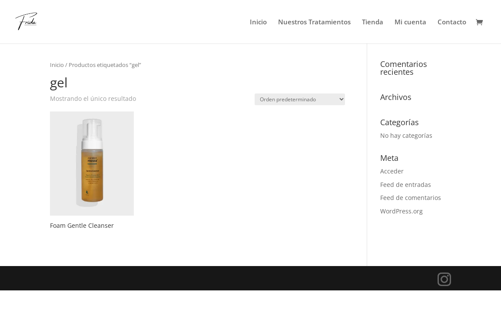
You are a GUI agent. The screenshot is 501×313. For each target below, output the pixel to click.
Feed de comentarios (410, 197)
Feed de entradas (405, 184)
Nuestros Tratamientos (314, 22)
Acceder (392, 171)
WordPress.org (401, 211)
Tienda (372, 22)
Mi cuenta (410, 22)
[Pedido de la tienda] (300, 99)
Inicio (258, 22)
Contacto (452, 22)
